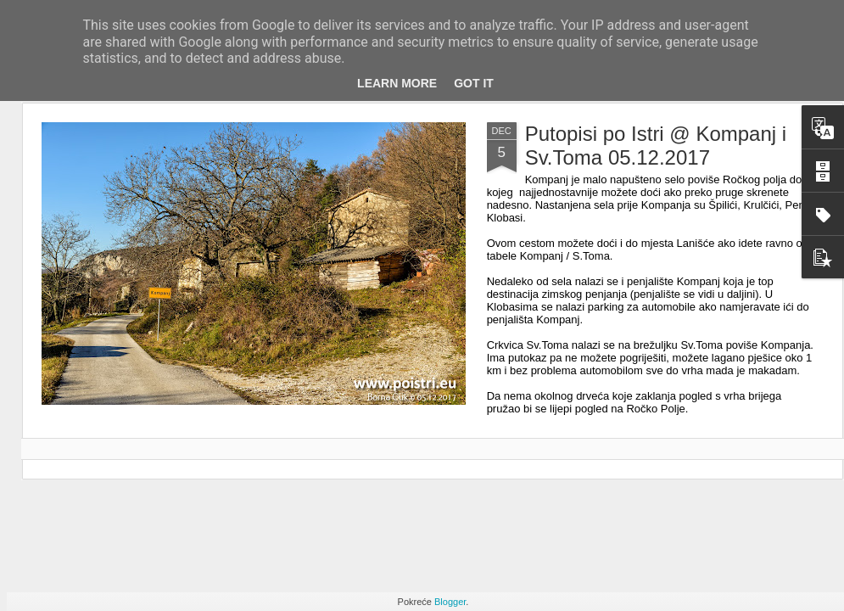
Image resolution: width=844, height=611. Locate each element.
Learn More (397, 83)
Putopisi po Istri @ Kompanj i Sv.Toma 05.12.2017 (656, 145)
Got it (474, 83)
